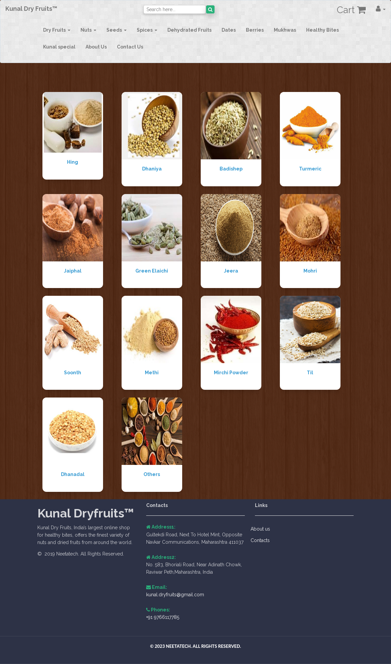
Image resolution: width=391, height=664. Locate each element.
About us (262, 529)
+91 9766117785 (162, 617)
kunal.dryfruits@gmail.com (175, 594)
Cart (351, 9)
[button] (381, 8)
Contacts (262, 540)
